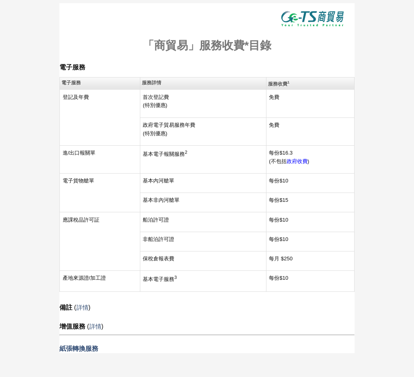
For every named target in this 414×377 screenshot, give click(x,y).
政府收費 (297, 161)
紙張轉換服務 (78, 348)
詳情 (82, 307)
